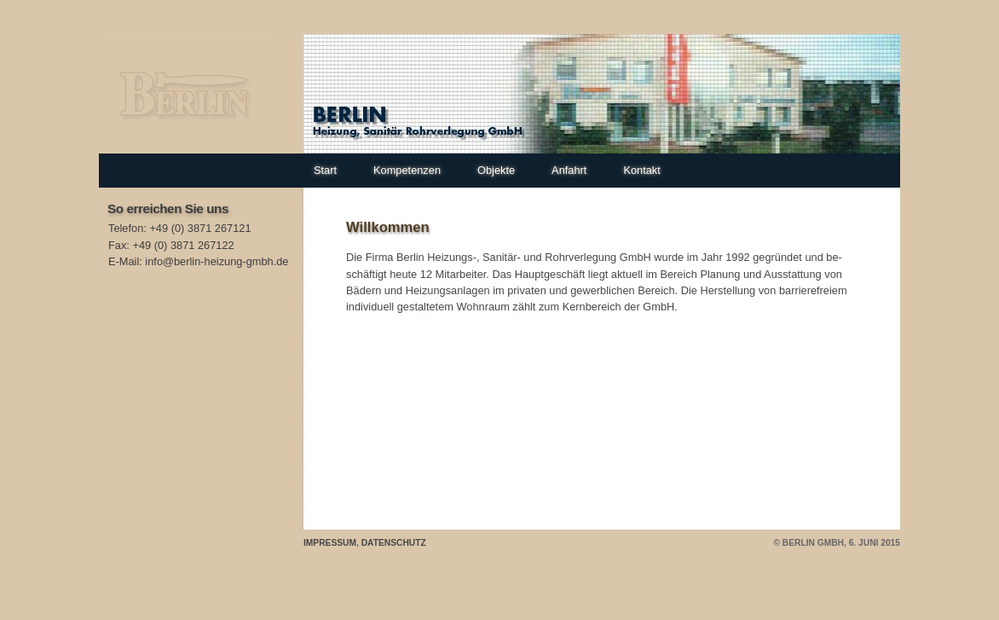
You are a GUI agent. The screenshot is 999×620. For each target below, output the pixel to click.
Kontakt (641, 170)
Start (325, 170)
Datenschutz (393, 543)
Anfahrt (568, 170)
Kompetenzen (407, 170)
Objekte (496, 170)
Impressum (329, 543)
